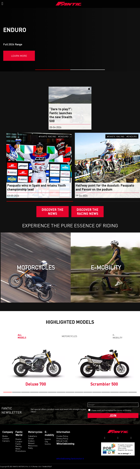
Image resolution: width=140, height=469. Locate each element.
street (31, 438)
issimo (48, 444)
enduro (31, 441)
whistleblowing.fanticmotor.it (70, 458)
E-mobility (117, 336)
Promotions (21, 451)
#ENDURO (63, 136)
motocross (32, 445)
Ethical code (62, 441)
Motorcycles (69, 336)
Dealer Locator (19, 440)
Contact (5, 438)
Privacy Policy (62, 438)
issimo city (48, 440)
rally (30, 448)
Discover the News (52, 211)
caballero (32, 436)
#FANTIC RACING (47, 136)
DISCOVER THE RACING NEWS (87, 211)
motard (31, 443)
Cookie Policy (62, 436)
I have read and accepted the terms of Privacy (111, 410)
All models (22, 336)
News (18, 448)
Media (5, 436)
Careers (6, 441)
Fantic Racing (19, 445)
